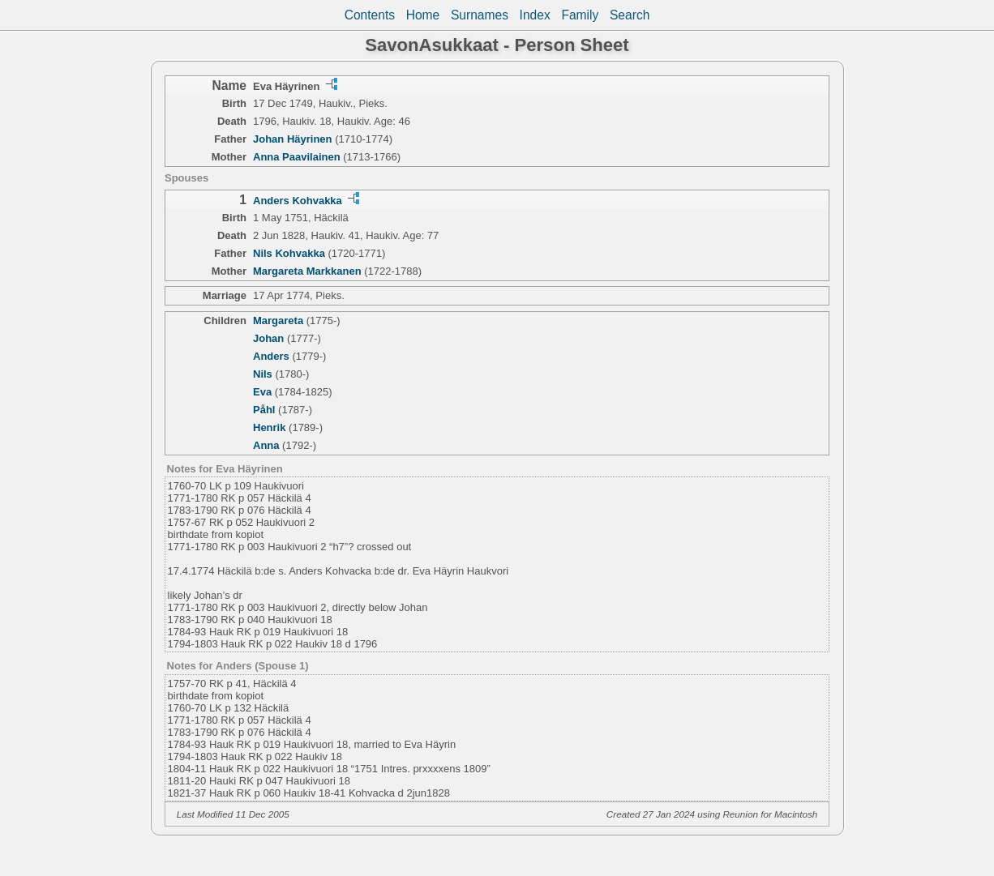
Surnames (479, 15)
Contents (370, 15)
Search (629, 15)
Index (535, 15)
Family (579, 15)
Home (423, 15)
